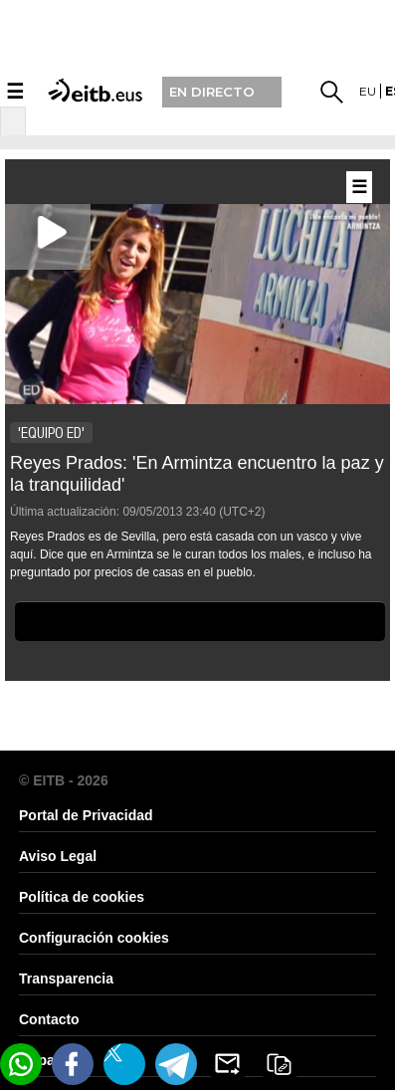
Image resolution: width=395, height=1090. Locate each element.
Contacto (49, 1019)
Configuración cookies (94, 938)
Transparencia (66, 978)
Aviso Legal (58, 856)
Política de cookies (81, 897)
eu (367, 91)
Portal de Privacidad (86, 815)
